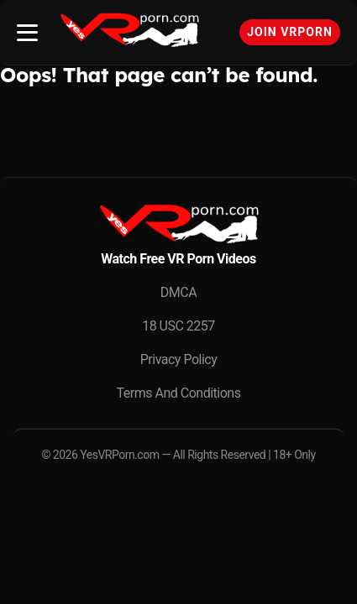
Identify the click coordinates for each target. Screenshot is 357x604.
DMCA (178, 292)
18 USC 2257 (178, 326)
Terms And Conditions (179, 393)
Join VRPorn (290, 32)
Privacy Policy (179, 359)
